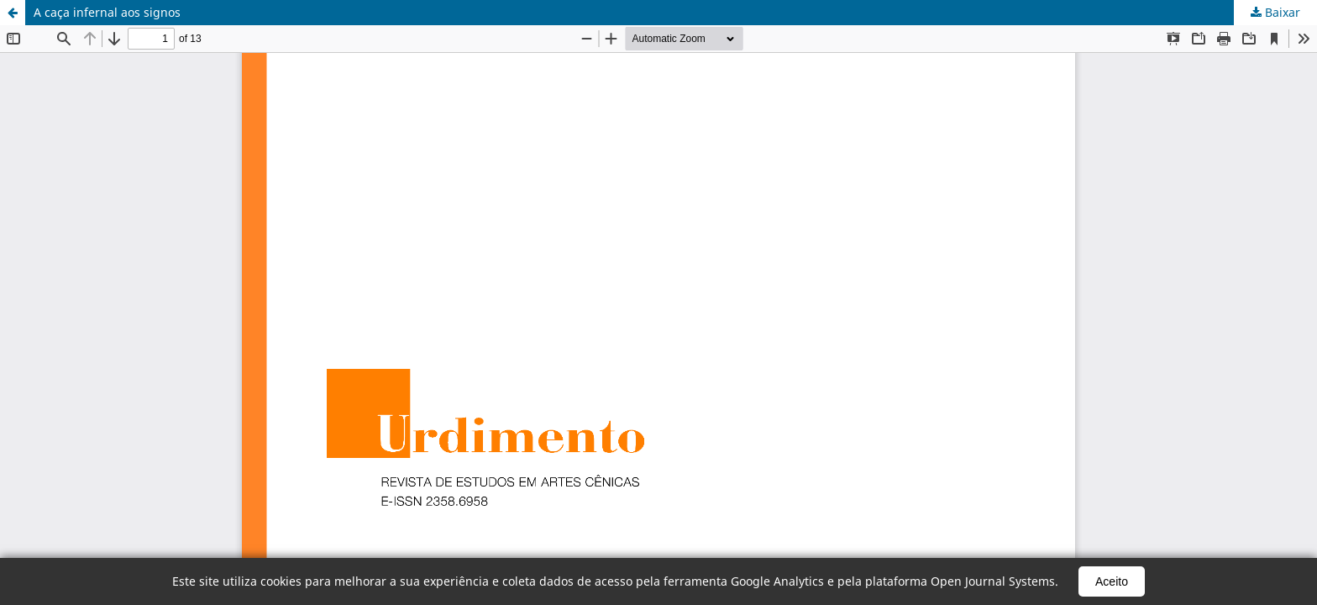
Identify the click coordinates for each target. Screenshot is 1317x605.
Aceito (1111, 581)
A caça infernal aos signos (107, 12)
